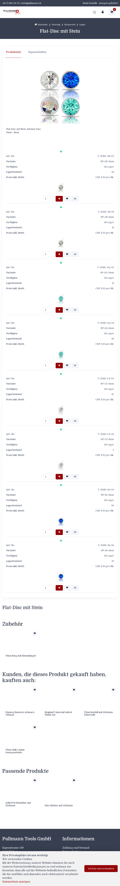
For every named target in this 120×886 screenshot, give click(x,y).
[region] (60, 52)
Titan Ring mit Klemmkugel (20, 655)
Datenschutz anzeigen (16, 881)
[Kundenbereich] (102, 12)
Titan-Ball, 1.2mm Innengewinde (15, 751)
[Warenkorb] (111, 12)
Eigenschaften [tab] (37, 52)
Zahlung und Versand (75, 847)
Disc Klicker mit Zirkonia (59, 805)
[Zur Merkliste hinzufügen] (34, 633)
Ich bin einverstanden (101, 868)
